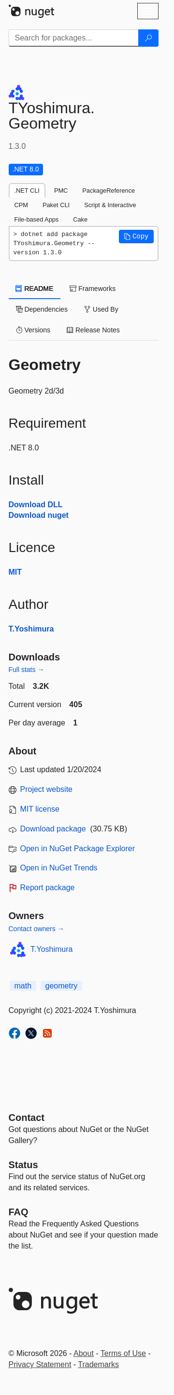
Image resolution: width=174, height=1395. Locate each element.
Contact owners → (36, 929)
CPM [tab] (21, 205)
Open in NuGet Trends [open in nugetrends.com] (59, 868)
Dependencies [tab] (42, 309)
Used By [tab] (101, 309)
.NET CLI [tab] (27, 190)
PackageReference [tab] (108, 190)
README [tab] (35, 288)
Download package (53, 829)
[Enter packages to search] (74, 38)
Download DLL (36, 504)
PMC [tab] (61, 190)
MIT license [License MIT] (40, 809)
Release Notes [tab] (93, 330)
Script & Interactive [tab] (110, 205)
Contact (26, 1117)
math (23, 986)
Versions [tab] (33, 330)
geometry (61, 986)
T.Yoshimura (31, 629)
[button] (136, 236)
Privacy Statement (40, 1364)
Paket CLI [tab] (56, 205)
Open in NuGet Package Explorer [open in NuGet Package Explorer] (77, 848)
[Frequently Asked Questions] (19, 1212)
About (83, 1353)
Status (23, 1164)
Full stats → (26, 669)
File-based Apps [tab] (36, 219)
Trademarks (98, 1364)
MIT (15, 572)
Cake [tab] (80, 219)
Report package (47, 887)
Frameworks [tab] (93, 288)
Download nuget (39, 515)
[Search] (148, 38)
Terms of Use (123, 1353)
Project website (46, 789)
